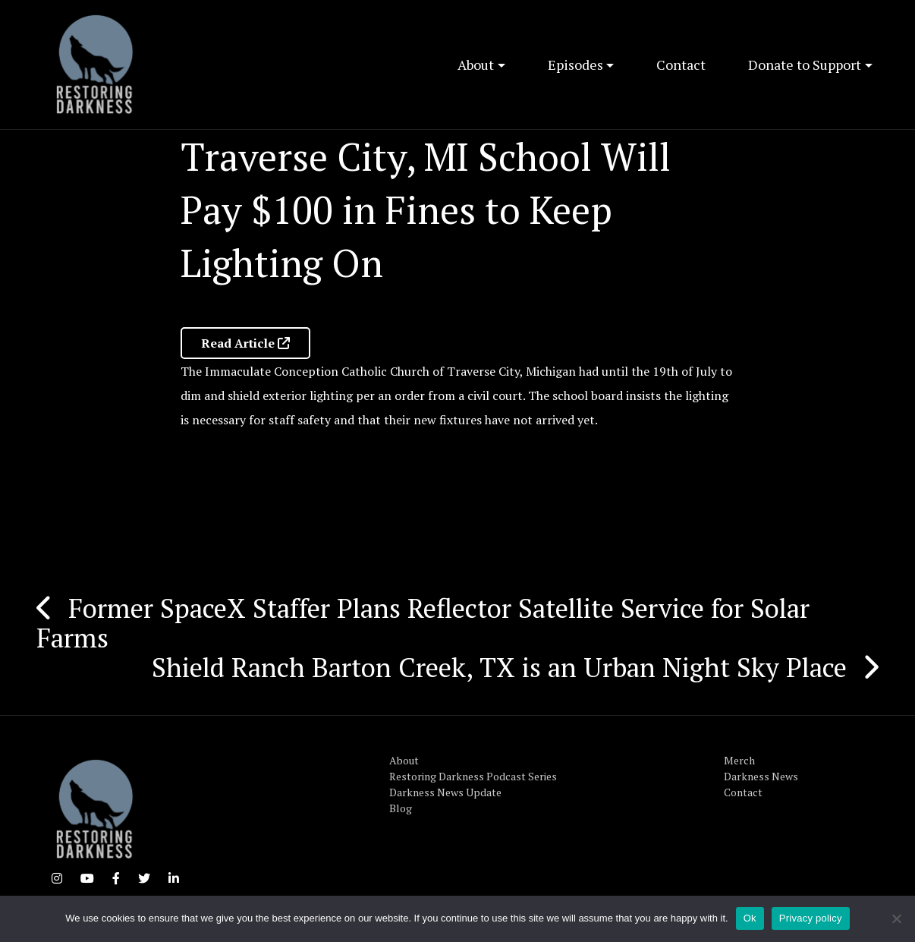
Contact (681, 64)
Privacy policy (810, 918)
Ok (750, 918)
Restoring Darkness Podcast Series (473, 776)
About (476, 64)
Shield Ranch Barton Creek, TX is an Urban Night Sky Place (499, 667)
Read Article (245, 343)
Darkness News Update (445, 792)
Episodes (575, 64)
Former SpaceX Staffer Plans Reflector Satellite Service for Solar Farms (423, 623)
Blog (400, 808)
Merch (739, 760)
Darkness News (761, 776)
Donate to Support (804, 64)
